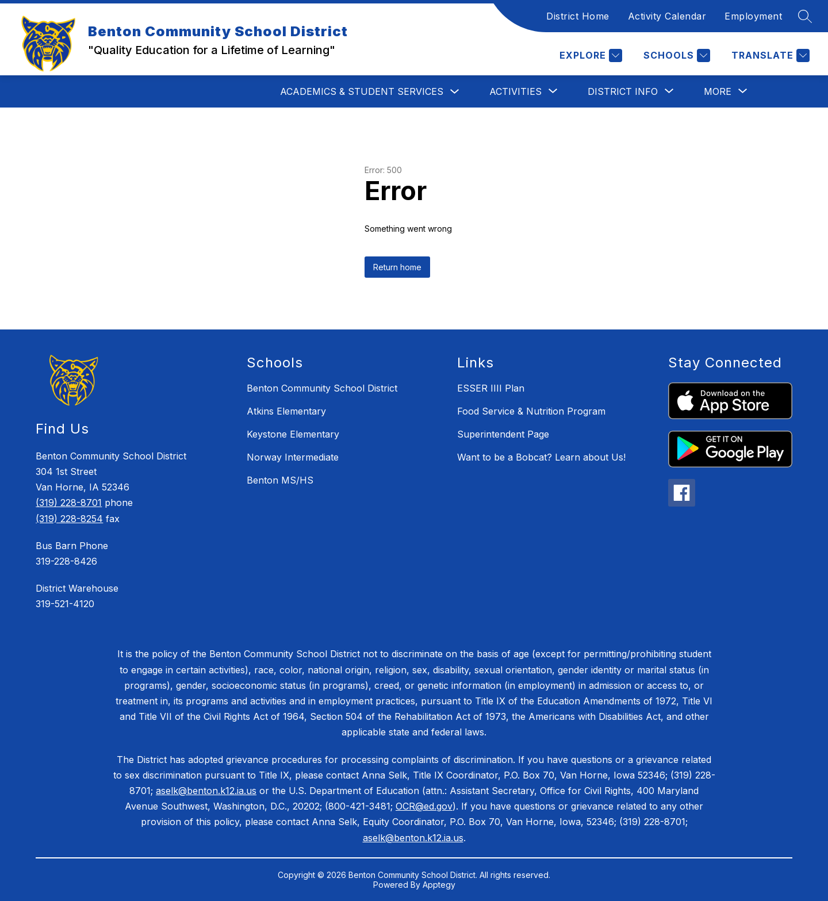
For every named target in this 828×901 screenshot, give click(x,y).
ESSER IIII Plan (490, 388)
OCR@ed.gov (424, 806)
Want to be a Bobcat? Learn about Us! (541, 457)
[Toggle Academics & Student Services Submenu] (455, 91)
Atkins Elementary (286, 411)
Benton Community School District (322, 388)
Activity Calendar (667, 16)
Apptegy (439, 885)
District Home (578, 16)
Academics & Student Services (361, 91)
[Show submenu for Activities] (515, 91)
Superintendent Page (503, 434)
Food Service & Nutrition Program (531, 411)
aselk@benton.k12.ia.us (206, 790)
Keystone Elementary (293, 434)
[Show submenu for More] (717, 91)
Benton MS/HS (280, 480)
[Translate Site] (769, 55)
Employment (753, 16)
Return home (397, 267)
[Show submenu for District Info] (623, 91)
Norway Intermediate (293, 457)
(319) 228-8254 (69, 518)
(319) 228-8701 (69, 502)
